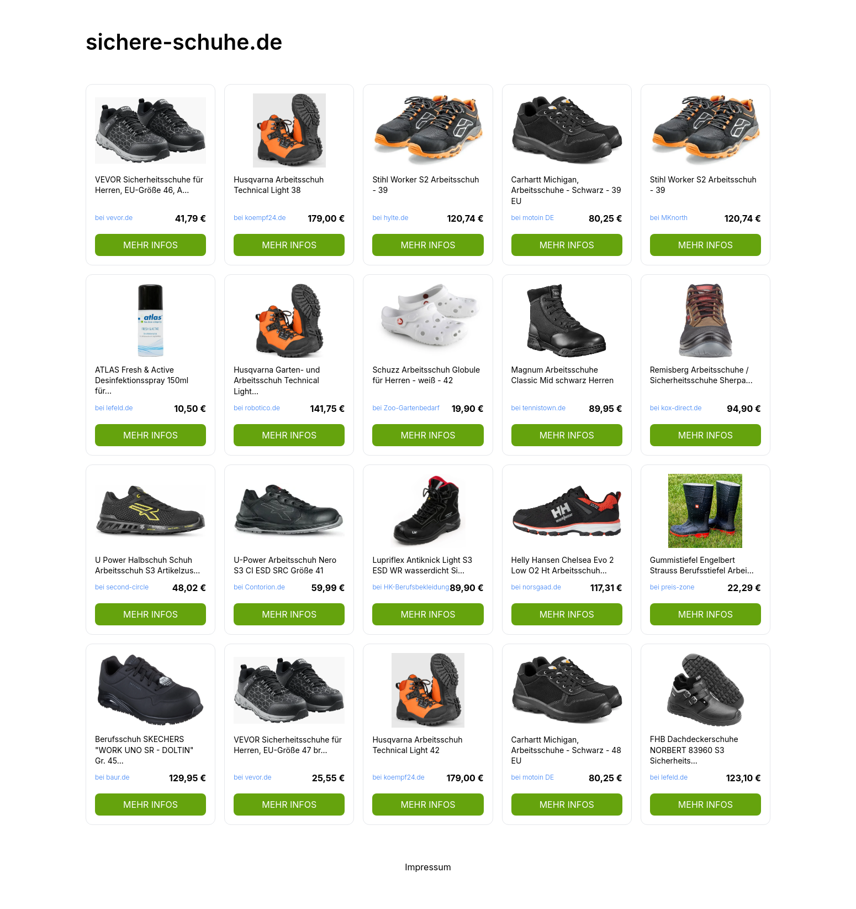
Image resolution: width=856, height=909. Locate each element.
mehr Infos (150, 244)
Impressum (428, 867)
